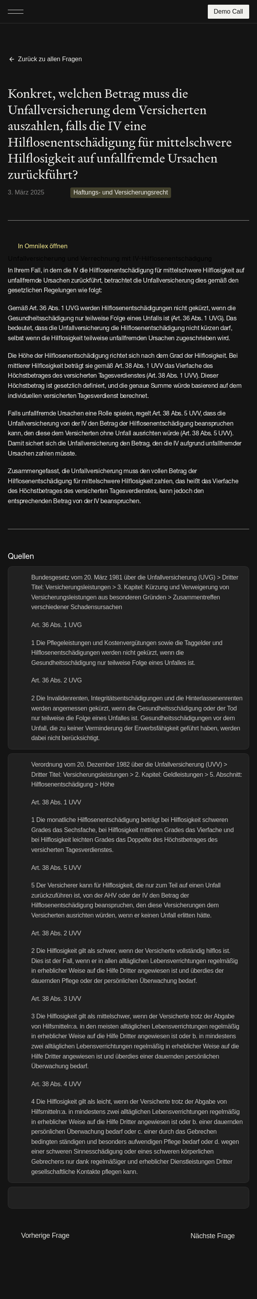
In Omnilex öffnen (43, 247)
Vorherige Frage (45, 1235)
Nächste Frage (213, 1236)
